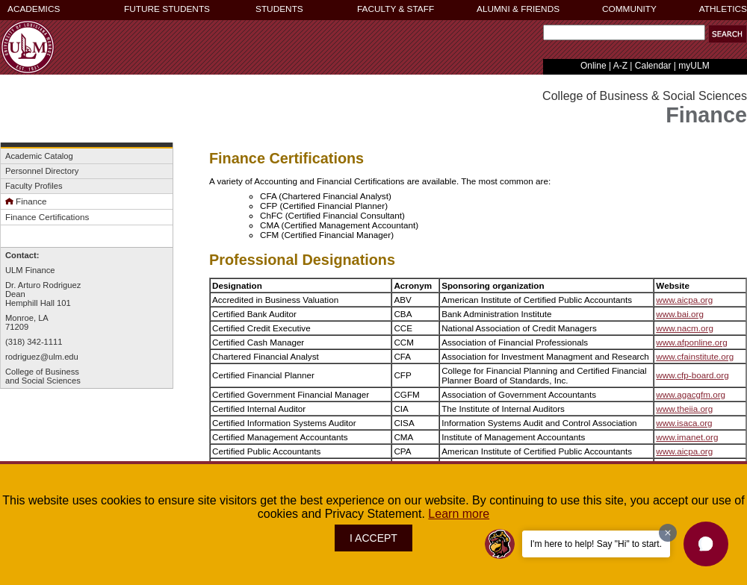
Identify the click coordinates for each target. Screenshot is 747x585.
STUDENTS (279, 9)
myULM (693, 65)
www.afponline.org (691, 342)
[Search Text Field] (624, 32)
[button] (727, 34)
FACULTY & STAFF (395, 9)
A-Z (620, 65)
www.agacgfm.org (690, 394)
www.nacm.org (684, 328)
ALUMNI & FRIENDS (518, 9)
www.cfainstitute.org (695, 356)
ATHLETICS (723, 9)
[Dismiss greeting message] (668, 533)
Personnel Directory (41, 170)
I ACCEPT (373, 538)
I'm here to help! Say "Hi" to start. (596, 544)
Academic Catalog (39, 155)
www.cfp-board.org (692, 375)
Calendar (653, 65)
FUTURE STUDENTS (167, 9)
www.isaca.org (684, 423)
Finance (26, 201)
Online (593, 65)
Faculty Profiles (33, 185)
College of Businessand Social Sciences (43, 376)
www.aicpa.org (684, 299)
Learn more (458, 513)
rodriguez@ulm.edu (41, 356)
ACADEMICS (33, 9)
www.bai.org (680, 314)
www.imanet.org (687, 437)
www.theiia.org (684, 408)
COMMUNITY (629, 9)
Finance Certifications (47, 217)
